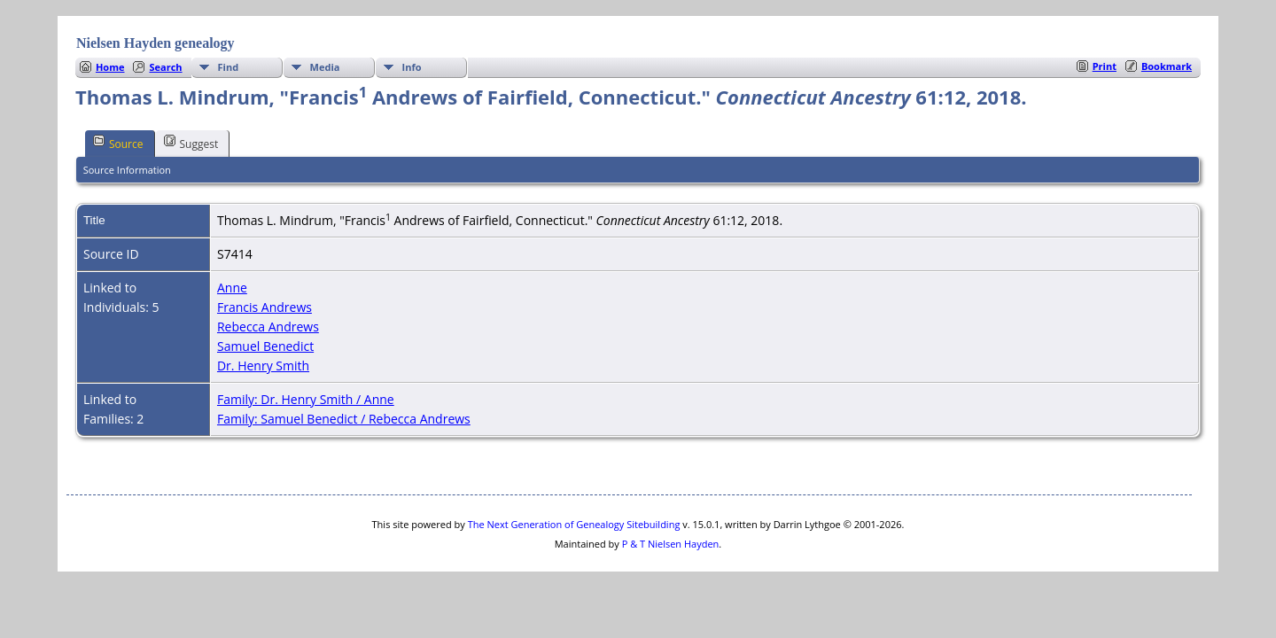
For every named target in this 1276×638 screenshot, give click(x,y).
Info (412, 67)
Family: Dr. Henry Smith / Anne (305, 399)
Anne (232, 287)
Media (325, 67)
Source (118, 143)
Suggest (191, 143)
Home (110, 67)
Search (165, 67)
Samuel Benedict (265, 346)
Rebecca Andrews (268, 326)
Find (228, 67)
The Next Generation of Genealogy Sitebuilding (574, 524)
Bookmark (1166, 66)
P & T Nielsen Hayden (671, 543)
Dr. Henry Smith (263, 365)
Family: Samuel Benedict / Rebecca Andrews (344, 418)
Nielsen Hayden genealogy (155, 43)
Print (1104, 66)
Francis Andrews (264, 307)
